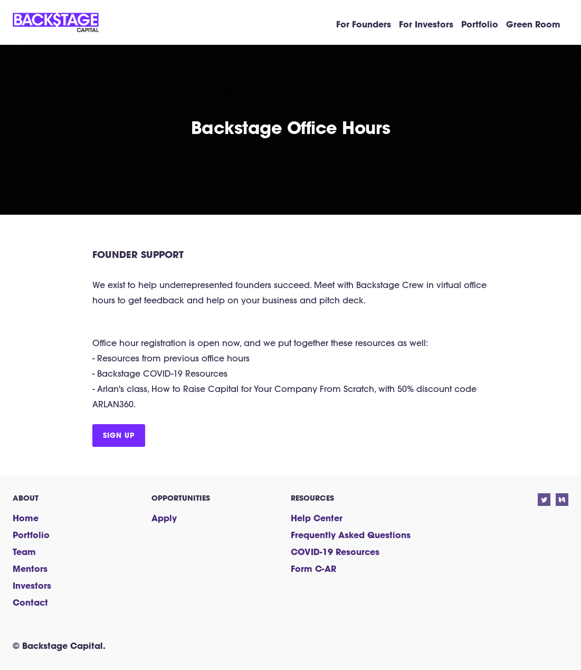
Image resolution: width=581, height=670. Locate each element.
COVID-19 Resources (335, 551)
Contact (30, 602)
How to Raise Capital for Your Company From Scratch (261, 389)
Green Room (533, 24)
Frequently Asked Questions (351, 534)
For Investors (426, 24)
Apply (164, 517)
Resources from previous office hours (173, 358)
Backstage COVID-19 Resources (162, 373)
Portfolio (479, 24)
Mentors (30, 568)
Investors (32, 585)
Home (26, 517)
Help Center (316, 517)
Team (24, 551)
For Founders (363, 24)
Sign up (119, 435)
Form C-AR (313, 568)
